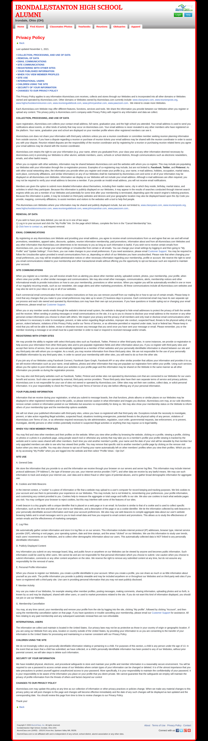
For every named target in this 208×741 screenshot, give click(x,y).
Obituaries (119, 26)
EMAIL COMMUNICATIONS (32, 61)
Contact (187, 725)
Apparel (135, 26)
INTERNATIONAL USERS (31, 81)
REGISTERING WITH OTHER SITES (36, 68)
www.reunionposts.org (166, 99)
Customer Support (157, 251)
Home (20, 26)
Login (178, 14)
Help (188, 14)
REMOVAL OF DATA (28, 58)
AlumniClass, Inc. (38, 725)
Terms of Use (158, 725)
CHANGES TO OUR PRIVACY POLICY (38, 90)
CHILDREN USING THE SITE (33, 84)
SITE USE (23, 77)
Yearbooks (84, 26)
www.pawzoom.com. (118, 103)
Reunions (101, 26)
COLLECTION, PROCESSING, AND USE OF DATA (44, 55)
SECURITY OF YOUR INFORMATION (37, 87)
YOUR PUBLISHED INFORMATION (36, 71)
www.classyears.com (143, 99)
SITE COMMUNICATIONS (31, 64)
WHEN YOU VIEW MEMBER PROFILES (38, 74)
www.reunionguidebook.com (67, 103)
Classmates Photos (61, 26)
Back (21, 43)
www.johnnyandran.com (95, 103)
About (147, 725)
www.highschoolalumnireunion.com (34, 103)
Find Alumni (37, 26)
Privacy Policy (174, 725)
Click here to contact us (30, 226)
